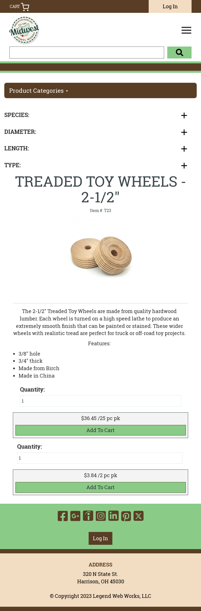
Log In (170, 6)
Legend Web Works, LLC (122, 595)
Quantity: (29, 446)
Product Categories (38, 90)
